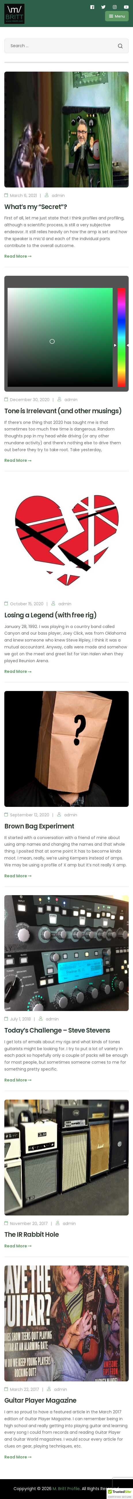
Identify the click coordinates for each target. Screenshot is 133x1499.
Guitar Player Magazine (40, 1400)
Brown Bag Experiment (39, 826)
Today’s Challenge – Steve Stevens (57, 1030)
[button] (120, 1493)
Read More (17, 256)
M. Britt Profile (66, 1489)
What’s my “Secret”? (35, 206)
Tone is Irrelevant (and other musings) (63, 411)
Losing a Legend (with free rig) (50, 615)
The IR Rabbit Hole (31, 1234)
